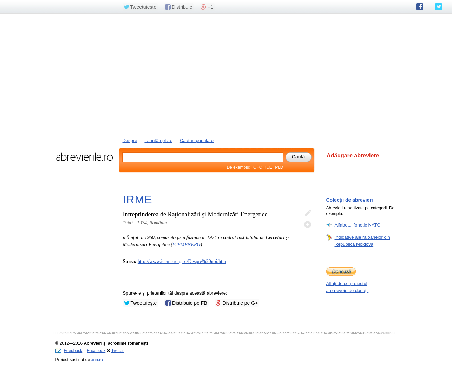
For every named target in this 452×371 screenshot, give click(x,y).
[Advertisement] (226, 75)
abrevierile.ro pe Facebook (419, 6)
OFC (257, 167)
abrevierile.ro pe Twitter (438, 6)
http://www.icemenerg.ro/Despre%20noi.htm (182, 261)
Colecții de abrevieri (349, 200)
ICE (268, 167)
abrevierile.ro (84, 156)
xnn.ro (97, 359)
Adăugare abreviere (353, 155)
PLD (279, 167)
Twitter (117, 350)
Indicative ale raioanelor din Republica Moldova (362, 240)
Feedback (69, 350)
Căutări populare (197, 140)
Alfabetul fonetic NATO (358, 225)
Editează (307, 213)
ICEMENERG (186, 244)
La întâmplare (158, 140)
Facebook (96, 350)
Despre (130, 140)
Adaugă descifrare (307, 224)
